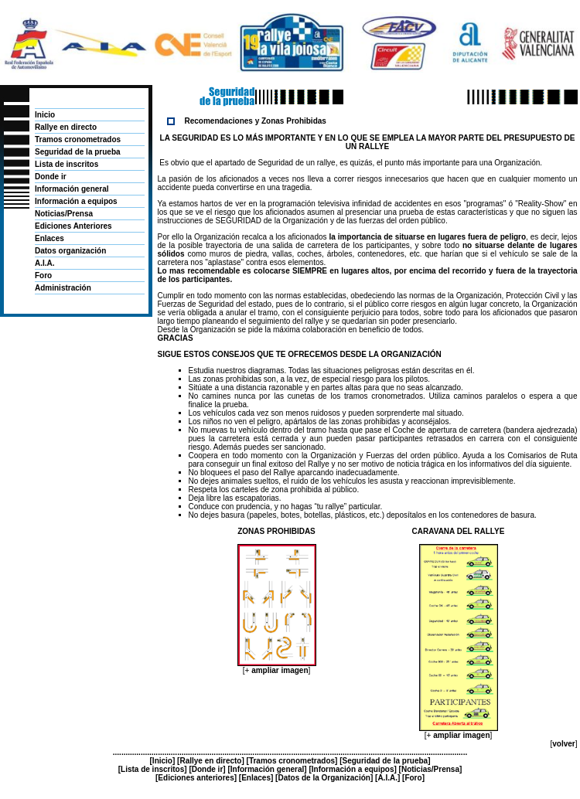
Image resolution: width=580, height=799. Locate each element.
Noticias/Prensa (64, 213)
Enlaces (49, 238)
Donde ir (51, 176)
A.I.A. (45, 263)
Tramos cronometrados (78, 139)
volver (563, 744)
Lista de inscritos (66, 164)
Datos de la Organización (324, 778)
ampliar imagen (279, 670)
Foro (43, 275)
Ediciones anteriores (196, 778)
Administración (63, 288)
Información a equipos (76, 201)
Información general (72, 189)
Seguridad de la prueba (78, 152)
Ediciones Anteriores (73, 226)
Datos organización (70, 250)
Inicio (45, 114)
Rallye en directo (66, 127)
